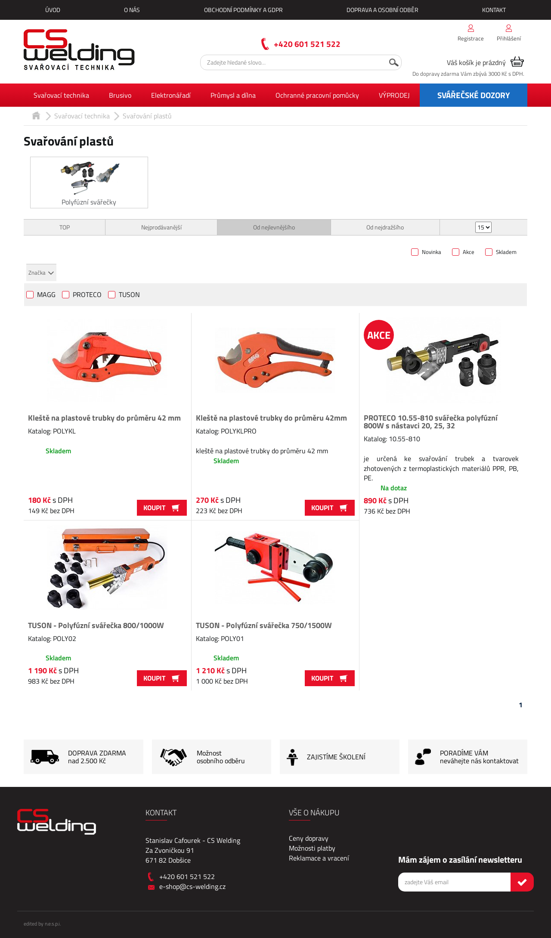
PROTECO (87, 295)
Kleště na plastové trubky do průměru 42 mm (104, 418)
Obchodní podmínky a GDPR (243, 9)
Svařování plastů (147, 116)
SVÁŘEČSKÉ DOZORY (473, 95)
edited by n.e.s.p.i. (42, 923)
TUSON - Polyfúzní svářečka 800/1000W (96, 625)
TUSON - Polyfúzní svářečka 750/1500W (264, 625)
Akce (468, 252)
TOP (64, 227)
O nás (132, 9)
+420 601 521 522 (307, 43)
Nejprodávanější (161, 227)
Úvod (52, 9)
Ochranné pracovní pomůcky (317, 95)
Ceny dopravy (308, 838)
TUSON (129, 295)
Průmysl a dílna (233, 95)
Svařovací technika (61, 95)
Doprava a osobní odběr (382, 9)
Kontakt (494, 9)
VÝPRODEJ (394, 95)
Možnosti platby (312, 848)
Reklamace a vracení (319, 858)
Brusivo (120, 95)
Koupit (161, 507)
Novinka (431, 252)
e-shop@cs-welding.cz (192, 886)
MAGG (46, 295)
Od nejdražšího (385, 227)
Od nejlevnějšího (274, 227)
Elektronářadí (171, 95)
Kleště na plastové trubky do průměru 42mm (271, 418)
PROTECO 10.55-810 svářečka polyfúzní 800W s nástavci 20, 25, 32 (431, 421)
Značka (37, 272)
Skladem (506, 252)
